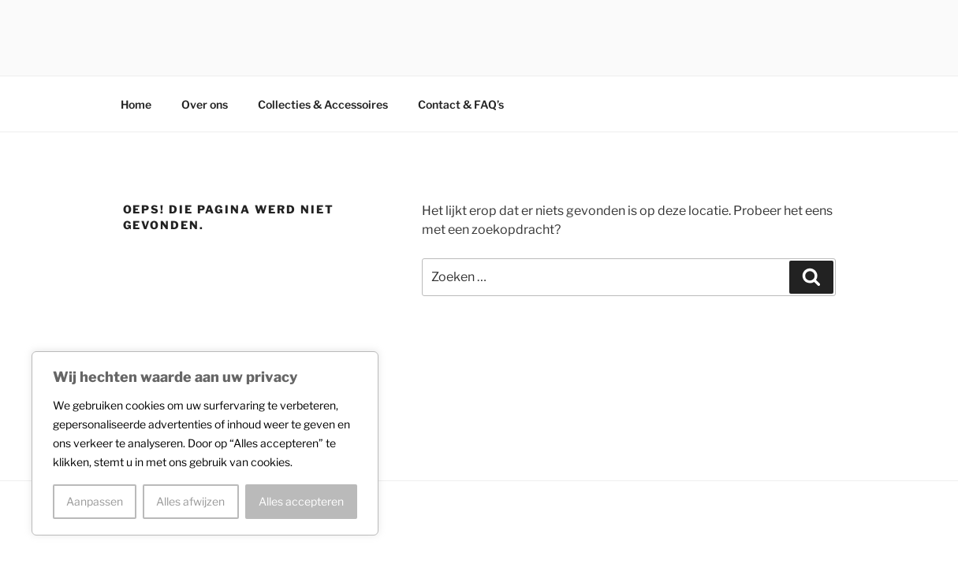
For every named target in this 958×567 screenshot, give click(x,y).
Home (136, 104)
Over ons (204, 104)
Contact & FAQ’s (461, 104)
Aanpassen (94, 501)
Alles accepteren (301, 501)
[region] (205, 443)
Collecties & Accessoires (323, 104)
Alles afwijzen (190, 501)
